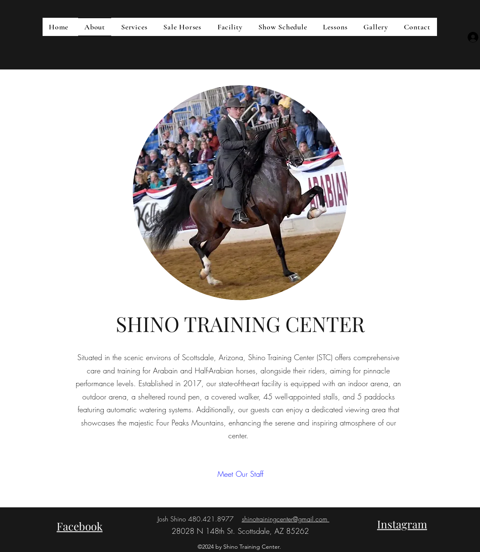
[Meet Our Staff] (240, 474)
